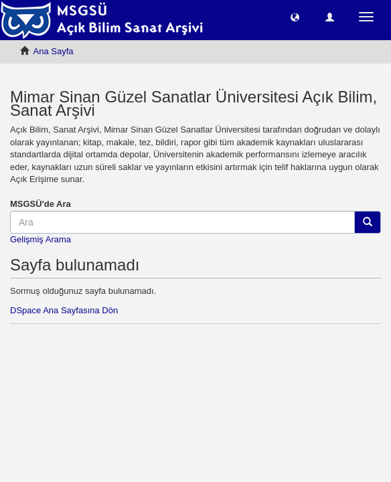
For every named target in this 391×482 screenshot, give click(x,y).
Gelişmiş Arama (40, 239)
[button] (295, 16)
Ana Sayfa (53, 51)
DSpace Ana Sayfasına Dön (64, 310)
